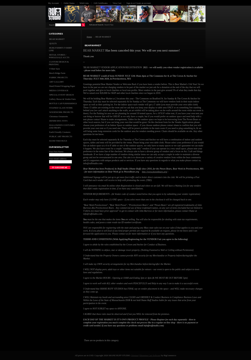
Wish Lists (84, 3)
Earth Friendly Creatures (60, 132)
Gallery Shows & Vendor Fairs (62, 99)
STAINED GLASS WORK (61, 107)
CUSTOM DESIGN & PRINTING (59, 63)
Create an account (143, 3)
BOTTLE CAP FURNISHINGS (63, 103)
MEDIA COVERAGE (58, 90)
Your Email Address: (58, 158)
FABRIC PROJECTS (58, 77)
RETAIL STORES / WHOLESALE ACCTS (59, 56)
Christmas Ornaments (58, 116)
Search (52, 25)
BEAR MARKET (57, 39)
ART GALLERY (56, 81)
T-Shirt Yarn (54, 69)
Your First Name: (56, 151)
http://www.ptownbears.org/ (154, 171)
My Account (53, 3)
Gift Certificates (101, 3)
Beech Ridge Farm (57, 73)
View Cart (117, 3)
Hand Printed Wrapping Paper (62, 86)
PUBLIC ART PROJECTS (60, 136)
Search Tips (108, 25)
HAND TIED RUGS (58, 141)
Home (89, 37)
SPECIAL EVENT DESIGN (61, 95)
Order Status (69, 3)
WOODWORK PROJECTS (61, 112)
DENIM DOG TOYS (58, 121)
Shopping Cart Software (150, 355)
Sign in (129, 3)
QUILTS (53, 43)
